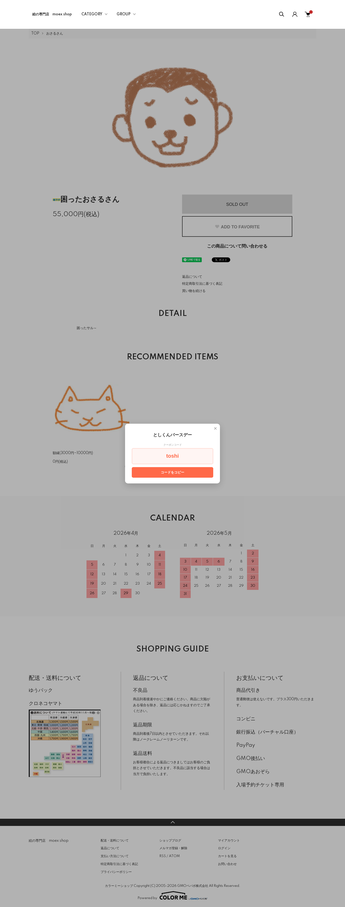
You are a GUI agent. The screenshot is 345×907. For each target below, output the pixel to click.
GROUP (124, 14)
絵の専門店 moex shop (52, 14)
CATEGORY (91, 14)
